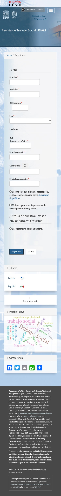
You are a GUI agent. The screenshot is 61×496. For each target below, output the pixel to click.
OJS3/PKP (37, 487)
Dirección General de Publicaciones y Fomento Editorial (30, 484)
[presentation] (34, 240)
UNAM (17, 487)
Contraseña (24, 168)
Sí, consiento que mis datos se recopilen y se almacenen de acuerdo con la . (29, 195)
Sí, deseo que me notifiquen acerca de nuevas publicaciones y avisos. (27, 207)
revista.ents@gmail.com (31, 416)
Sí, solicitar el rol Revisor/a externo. (26, 228)
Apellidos (24, 92)
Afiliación (20, 106)
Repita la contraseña (24, 182)
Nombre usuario (24, 155)
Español (11, 286)
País (30, 119)
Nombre (24, 80)
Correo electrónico (20, 144)
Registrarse (31, 9)
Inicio (9, 55)
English (11, 278)
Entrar (40, 9)
